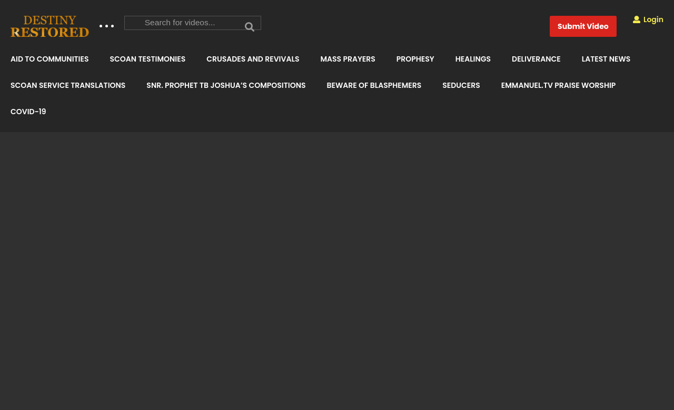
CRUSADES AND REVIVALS (252, 59)
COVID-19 (28, 111)
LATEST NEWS (606, 59)
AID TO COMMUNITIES (49, 59)
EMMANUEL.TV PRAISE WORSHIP (558, 85)
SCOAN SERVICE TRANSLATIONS (68, 85)
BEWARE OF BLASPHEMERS (373, 85)
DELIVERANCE (536, 59)
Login (648, 19)
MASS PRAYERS (347, 59)
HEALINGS (473, 59)
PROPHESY (415, 59)
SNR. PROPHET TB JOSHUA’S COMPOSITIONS (225, 85)
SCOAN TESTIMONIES (147, 59)
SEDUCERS (461, 85)
